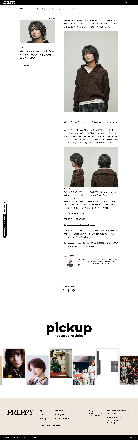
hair (22, 47)
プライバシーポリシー (20, 437)
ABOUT (41, 426)
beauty (43, 418)
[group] (17, 363)
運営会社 (6, 437)
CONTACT (56, 426)
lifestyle (59, 414)
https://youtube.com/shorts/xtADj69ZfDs (79, 225)
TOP (21, 9)
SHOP (48, 426)
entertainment (63, 418)
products (60, 410)
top (41, 410)
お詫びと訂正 (35, 437)
